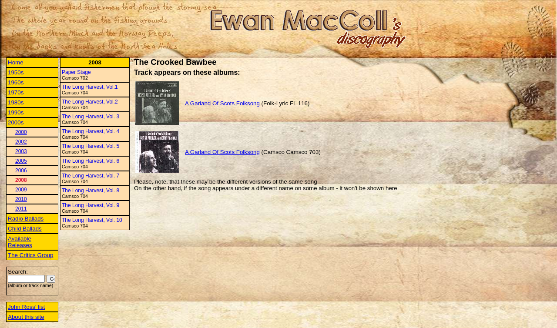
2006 (21, 170)
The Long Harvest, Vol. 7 (90, 176)
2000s (15, 122)
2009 (21, 190)
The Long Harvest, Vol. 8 (90, 190)
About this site (26, 317)
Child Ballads (25, 228)
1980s (15, 102)
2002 (21, 142)
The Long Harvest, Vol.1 (90, 87)
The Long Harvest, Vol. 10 (92, 220)
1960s (15, 82)
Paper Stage (76, 72)
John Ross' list (26, 307)
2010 (21, 199)
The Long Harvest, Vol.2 (90, 102)
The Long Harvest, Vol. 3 (90, 117)
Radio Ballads (26, 218)
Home (15, 62)
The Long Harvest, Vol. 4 (90, 131)
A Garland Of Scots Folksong (222, 103)
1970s (15, 92)
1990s (15, 112)
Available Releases (20, 241)
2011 (21, 209)
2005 (21, 161)
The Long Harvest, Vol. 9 (90, 205)
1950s (15, 72)
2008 (21, 180)
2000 (21, 132)
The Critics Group (30, 255)
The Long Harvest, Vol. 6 (90, 161)
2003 (21, 151)
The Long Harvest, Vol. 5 (90, 146)
